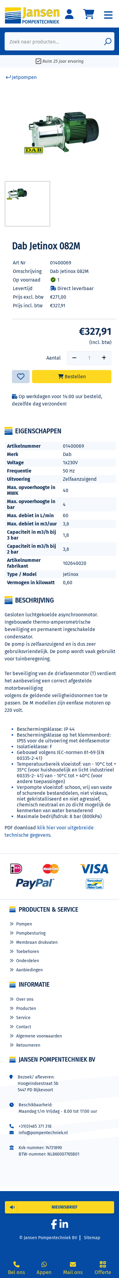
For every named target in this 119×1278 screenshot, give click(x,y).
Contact (23, 1027)
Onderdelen (27, 960)
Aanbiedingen (29, 970)
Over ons (25, 999)
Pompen (24, 924)
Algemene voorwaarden (39, 1036)
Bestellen (72, 376)
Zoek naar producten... (34, 42)
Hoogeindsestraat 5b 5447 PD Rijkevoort (38, 1087)
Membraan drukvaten (37, 942)
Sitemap (92, 1237)
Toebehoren (27, 951)
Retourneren (28, 1045)
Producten (26, 1008)
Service (23, 1017)
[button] (59, 1207)
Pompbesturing (30, 933)
